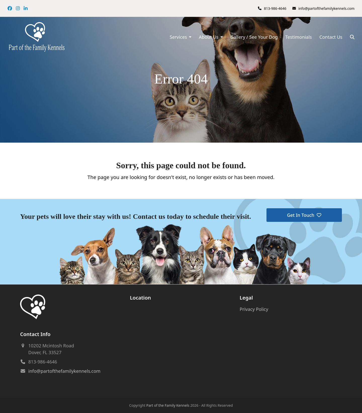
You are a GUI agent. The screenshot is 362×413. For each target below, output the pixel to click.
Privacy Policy (254, 309)
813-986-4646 (275, 8)
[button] (352, 37)
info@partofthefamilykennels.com (326, 8)
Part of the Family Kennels (167, 405)
